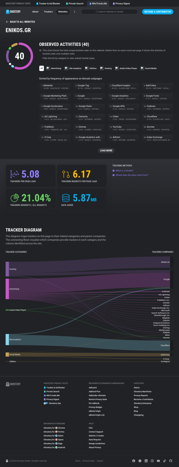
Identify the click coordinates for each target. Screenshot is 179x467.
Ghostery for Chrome (54, 428)
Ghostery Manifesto (142, 391)
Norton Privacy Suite (98, 399)
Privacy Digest (121, 3)
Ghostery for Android (54, 447)
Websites (63, 11)
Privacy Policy (89, 461)
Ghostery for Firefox (54, 432)
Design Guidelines (97, 443)
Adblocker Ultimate (97, 395)
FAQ (90, 428)
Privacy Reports (141, 395)
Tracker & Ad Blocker (48, 3)
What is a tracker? (122, 170)
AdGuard (93, 387)
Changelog (138, 415)
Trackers (48, 11)
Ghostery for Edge (53, 443)
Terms (77, 461)
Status (137, 387)
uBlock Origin (95, 411)
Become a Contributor (157, 11)
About (35, 11)
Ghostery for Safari (53, 436)
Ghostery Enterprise (143, 403)
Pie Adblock (94, 403)
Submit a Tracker (96, 436)
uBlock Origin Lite (97, 415)
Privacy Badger (95, 407)
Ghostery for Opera (53, 439)
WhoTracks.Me (98, 3)
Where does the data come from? (130, 175)
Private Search (74, 3)
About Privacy (95, 447)
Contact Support (96, 432)
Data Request (95, 439)
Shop (136, 407)
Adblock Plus (94, 391)
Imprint (100, 461)
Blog (136, 411)
